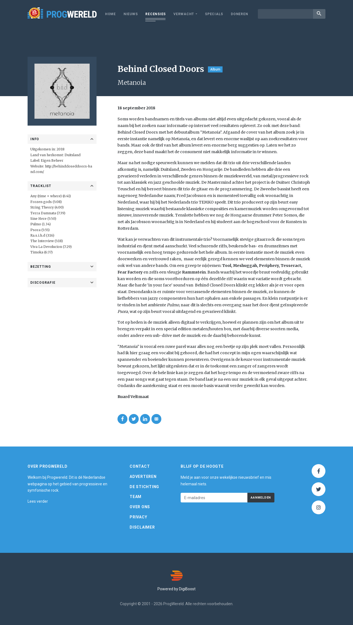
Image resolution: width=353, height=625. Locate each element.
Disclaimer (142, 527)
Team (135, 496)
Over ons (140, 507)
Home (110, 14)
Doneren (239, 14)
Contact (140, 466)
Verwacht (183, 14)
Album (215, 69)
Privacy (138, 517)
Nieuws (131, 14)
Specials (214, 14)
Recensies (155, 14)
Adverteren (143, 476)
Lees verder (38, 501)
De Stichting (144, 487)
